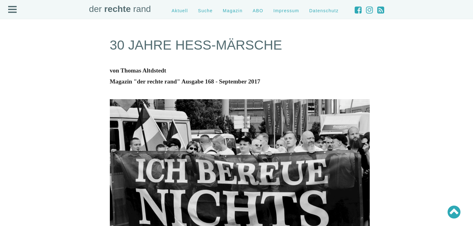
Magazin (233, 10)
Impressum (286, 10)
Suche (205, 10)
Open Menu (12, 9)
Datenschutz (324, 10)
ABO (258, 10)
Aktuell (180, 10)
